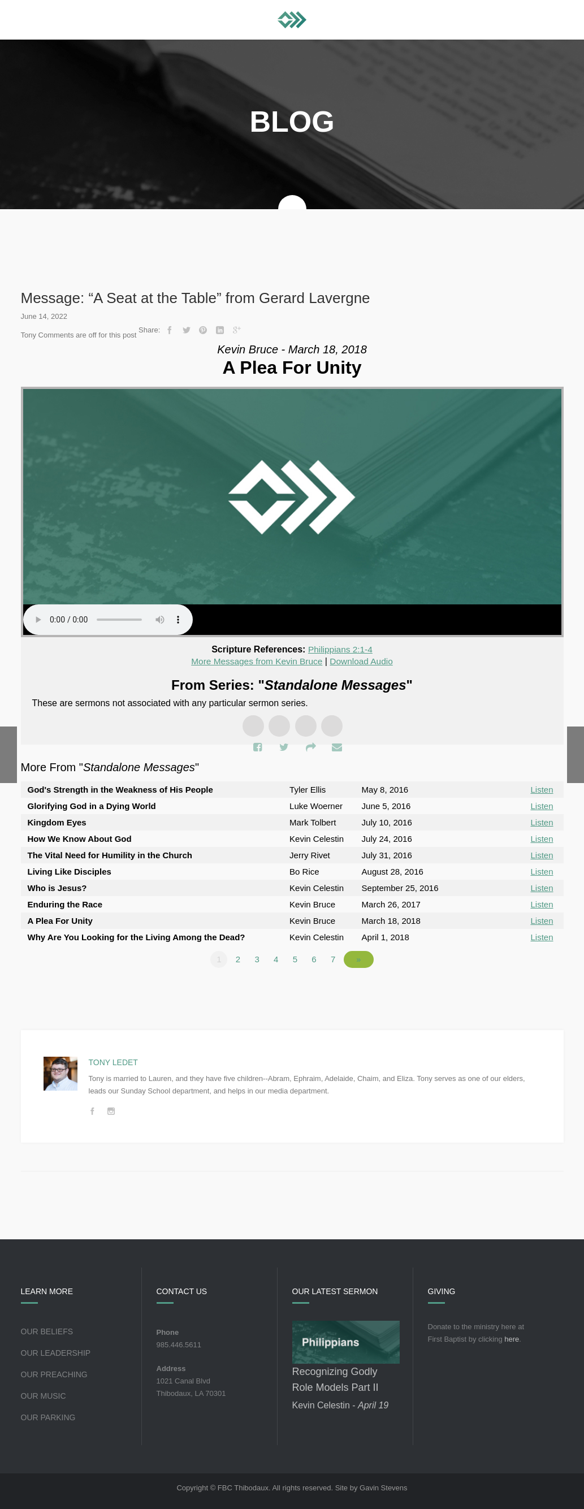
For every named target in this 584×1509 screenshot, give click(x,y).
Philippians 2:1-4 (340, 649)
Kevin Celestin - (340, 1404)
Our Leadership (56, 1352)
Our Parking (48, 1416)
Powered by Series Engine (522, 990)
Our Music (43, 1395)
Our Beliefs (47, 1330)
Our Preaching (54, 1373)
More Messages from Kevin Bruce (256, 661)
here (511, 1338)
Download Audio (364, 661)
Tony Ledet (113, 1061)
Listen (541, 789)
